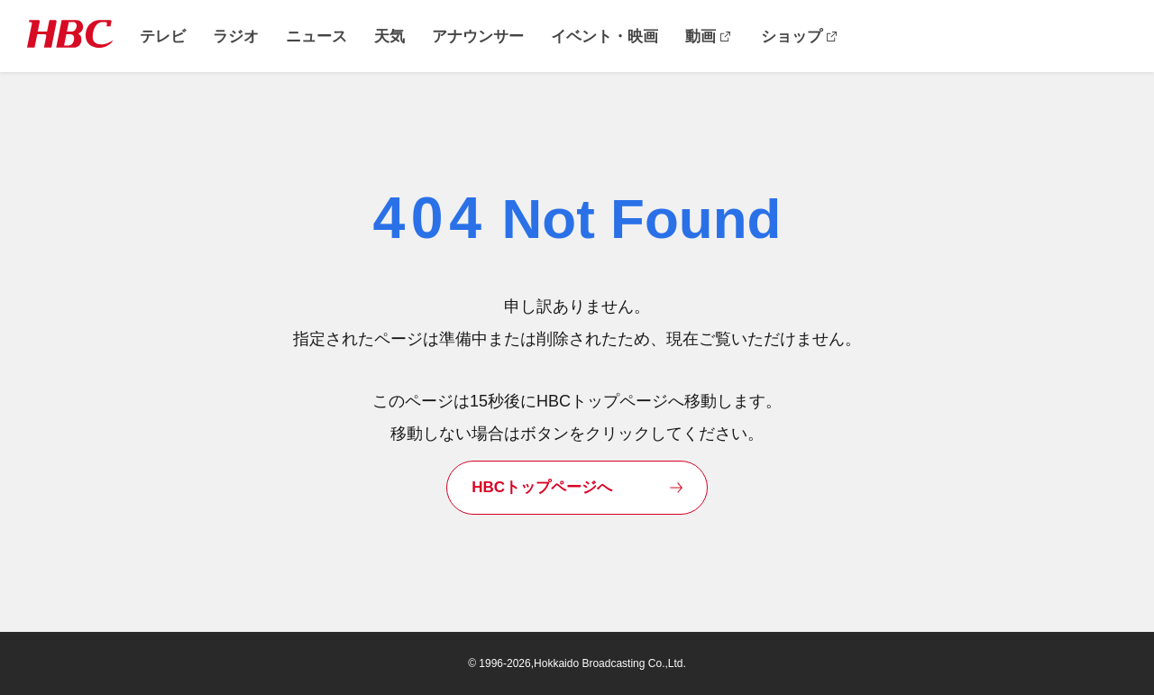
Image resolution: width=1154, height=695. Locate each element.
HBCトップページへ (542, 487)
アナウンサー (478, 36)
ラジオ (236, 36)
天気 (389, 36)
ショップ (791, 36)
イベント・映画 (604, 36)
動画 (700, 36)
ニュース (316, 36)
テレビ (163, 36)
